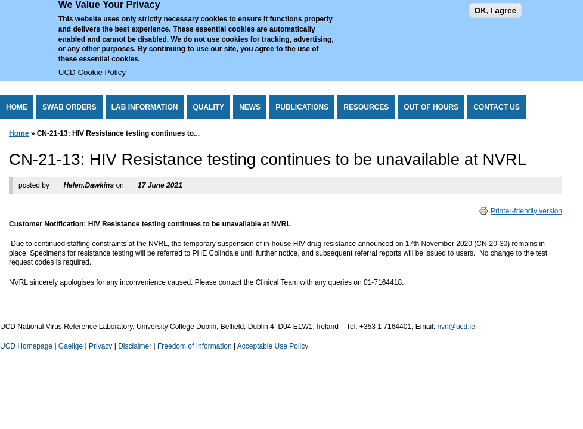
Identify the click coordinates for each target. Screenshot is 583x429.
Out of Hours (431, 107)
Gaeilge (70, 346)
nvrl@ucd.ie (456, 326)
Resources (366, 107)
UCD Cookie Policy (92, 64)
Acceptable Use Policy (272, 346)
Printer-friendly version (520, 211)
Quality (208, 107)
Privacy (100, 346)
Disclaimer (134, 346)
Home (16, 107)
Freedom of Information (194, 346)
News (250, 107)
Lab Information (144, 107)
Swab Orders (69, 107)
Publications (301, 107)
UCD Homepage (26, 346)
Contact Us (496, 107)
